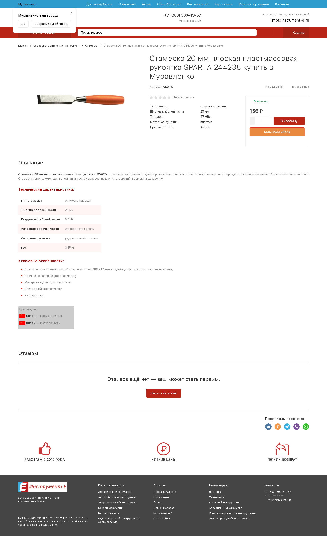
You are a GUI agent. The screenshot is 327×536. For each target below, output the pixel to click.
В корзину (289, 121)
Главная (23, 45)
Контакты (282, 4)
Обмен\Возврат (169, 4)
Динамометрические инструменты (232, 513)
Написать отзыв (183, 97)
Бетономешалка (108, 513)
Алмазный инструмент (224, 502)
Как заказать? (197, 4)
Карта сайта (224, 4)
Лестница (215, 491)
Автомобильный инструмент (117, 497)
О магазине (127, 4)
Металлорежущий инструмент (229, 518)
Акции (146, 4)
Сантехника (216, 497)
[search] (252, 32)
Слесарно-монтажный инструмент (56, 45)
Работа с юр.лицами (254, 4)
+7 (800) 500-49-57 (182, 15)
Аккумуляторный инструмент (118, 502)
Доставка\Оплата (99, 4)
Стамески (91, 45)
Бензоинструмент (110, 507)
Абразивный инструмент (114, 491)
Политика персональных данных (68, 517)
